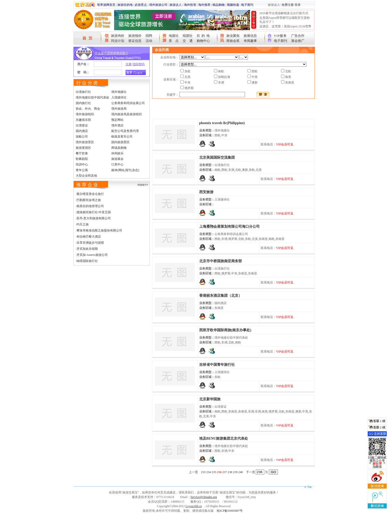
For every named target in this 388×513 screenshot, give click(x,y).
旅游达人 (175, 5)
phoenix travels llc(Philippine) (222, 123)
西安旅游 (206, 192)
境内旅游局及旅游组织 (126, 114)
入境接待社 (119, 97)
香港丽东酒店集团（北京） (220, 295)
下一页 (250, 472)
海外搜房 (204, 5)
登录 (297, 5)
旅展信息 (250, 36)
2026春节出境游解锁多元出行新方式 (283, 13)
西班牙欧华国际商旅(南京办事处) (225, 330)
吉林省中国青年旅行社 (217, 365)
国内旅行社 (83, 103)
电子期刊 (247, 5)
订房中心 (117, 164)
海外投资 (190, 5)
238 (230, 472)
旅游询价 (117, 36)
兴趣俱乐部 (83, 120)
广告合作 (297, 36)
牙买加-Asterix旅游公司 (92, 255)
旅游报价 (135, 36)
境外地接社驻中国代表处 (92, 97)
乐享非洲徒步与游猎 (90, 242)
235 (214, 472)
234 (208, 472)
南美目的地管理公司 (90, 206)
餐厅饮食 (82, 153)
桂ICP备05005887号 (230, 510)
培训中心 (82, 164)
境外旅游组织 (85, 114)
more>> (142, 185)
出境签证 (82, 125)
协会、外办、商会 (88, 108)
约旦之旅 (82, 224)
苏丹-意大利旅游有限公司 (93, 218)
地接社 (174, 36)
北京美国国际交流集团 (217, 157)
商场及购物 (119, 148)
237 (224, 472)
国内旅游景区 (120, 142)
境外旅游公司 (158, 5)
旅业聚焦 (233, 36)
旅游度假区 (83, 148)
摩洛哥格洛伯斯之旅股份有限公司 (99, 230)
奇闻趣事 (250, 41)
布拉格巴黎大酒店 (88, 236)
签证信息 (135, 41)
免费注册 (288, 5)
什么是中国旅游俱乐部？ (111, 53)
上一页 (193, 472)
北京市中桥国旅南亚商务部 (220, 261)
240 (240, 472)
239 (235, 472)
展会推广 (297, 41)
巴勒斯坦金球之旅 (88, 200)
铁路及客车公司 (122, 136)
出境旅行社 (83, 92)
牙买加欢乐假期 (87, 249)
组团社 (188, 36)
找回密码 (138, 64)
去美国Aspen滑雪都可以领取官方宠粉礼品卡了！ (284, 20)
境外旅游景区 (85, 142)
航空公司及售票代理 (125, 131)
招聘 (149, 36)
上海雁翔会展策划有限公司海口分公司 (229, 226)
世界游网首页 (106, 5)
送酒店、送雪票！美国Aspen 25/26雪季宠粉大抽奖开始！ (285, 28)
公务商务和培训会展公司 (128, 103)
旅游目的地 (125, 5)
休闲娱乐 (117, 153)
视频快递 (233, 5)
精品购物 (218, 5)
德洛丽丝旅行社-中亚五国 (93, 212)
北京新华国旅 (210, 399)
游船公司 (82, 136)
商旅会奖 (233, 41)
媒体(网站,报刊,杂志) (125, 170)
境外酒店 (117, 125)
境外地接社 (119, 92)
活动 (149, 41)
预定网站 (117, 120)
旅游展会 (117, 159)
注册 (129, 64)
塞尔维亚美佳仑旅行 (90, 194)
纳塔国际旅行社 (87, 261)
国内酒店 (82, 131)
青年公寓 (82, 170)
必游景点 (141, 5)
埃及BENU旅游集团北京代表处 (223, 438)
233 (203, 472)
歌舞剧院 (82, 159)
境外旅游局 (119, 108)
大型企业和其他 (86, 175)
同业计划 (117, 41)
